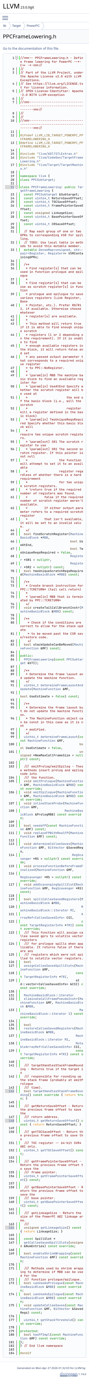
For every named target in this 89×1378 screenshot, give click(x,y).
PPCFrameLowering (46, 187)
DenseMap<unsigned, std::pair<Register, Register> (51, 252)
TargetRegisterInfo (46, 925)
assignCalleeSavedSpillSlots (49, 966)
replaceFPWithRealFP (50, 833)
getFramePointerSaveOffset (51, 1178)
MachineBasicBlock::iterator (51, 909)
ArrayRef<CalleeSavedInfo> (51, 916)
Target (16, 25)
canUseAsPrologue (48, 1283)
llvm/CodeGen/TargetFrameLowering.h (51, 159)
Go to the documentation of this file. (31, 48)
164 (9, 1228)
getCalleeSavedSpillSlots (46, 1243)
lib (4, 25)
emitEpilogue (44, 792)
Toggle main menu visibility (6, 15)
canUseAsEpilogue (48, 1294)
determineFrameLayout (59, 737)
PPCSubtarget (42, 180)
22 (9, 187)
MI (72, 910)
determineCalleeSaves (51, 844)
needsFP (39, 826)
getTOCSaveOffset (55, 1150)
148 (9, 1121)
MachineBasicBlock (40, 574)
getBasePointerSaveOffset (51, 1204)
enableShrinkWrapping (51, 1253)
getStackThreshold (56, 1320)
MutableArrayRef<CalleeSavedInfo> (51, 1045)
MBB (45, 538)
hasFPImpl (41, 1335)
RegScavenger (31, 877)
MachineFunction (47, 689)
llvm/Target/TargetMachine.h (51, 167)
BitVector (56, 848)
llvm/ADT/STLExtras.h (57, 154)
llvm (42, 176)
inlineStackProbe (48, 803)
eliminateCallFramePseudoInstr (51, 999)
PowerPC (33, 25)
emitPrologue (44, 781)
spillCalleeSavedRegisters (56, 899)
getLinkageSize (53, 1228)
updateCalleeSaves (49, 1305)
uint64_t (42, 198)
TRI (69, 925)
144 (9, 1091)
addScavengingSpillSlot (53, 884)
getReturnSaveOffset (58, 1121)
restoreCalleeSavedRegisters (49, 1028)
